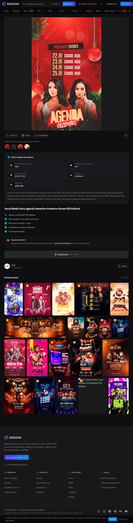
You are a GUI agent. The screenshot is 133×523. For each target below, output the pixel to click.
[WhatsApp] (98, 511)
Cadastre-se (112, 3)
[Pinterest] (115, 511)
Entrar (127, 3)
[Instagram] (104, 511)
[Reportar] (126, 135)
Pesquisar (69, 3)
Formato (55, 3)
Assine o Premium (87, 3)
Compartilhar (41, 135)
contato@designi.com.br (17, 464)
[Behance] (120, 511)
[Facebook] (109, 511)
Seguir (122, 266)
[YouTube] (126, 511)
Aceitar (112, 519)
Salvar (26, 135)
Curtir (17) (11, 135)
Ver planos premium (16, 457)
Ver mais (125, 277)
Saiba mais (123, 519)
